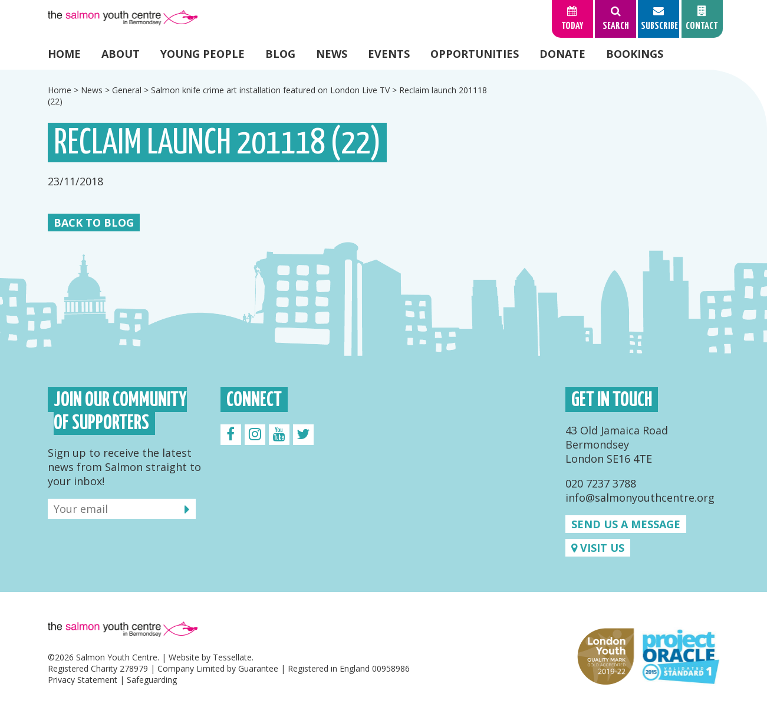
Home (64, 54)
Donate (562, 54)
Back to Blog (94, 222)
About (120, 54)
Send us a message (625, 524)
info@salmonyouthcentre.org (640, 497)
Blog (280, 54)
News (331, 54)
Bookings (634, 54)
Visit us (597, 548)
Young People (202, 54)
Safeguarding (152, 679)
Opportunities (474, 54)
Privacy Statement (82, 679)
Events (389, 54)
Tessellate (232, 657)
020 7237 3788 (600, 483)
